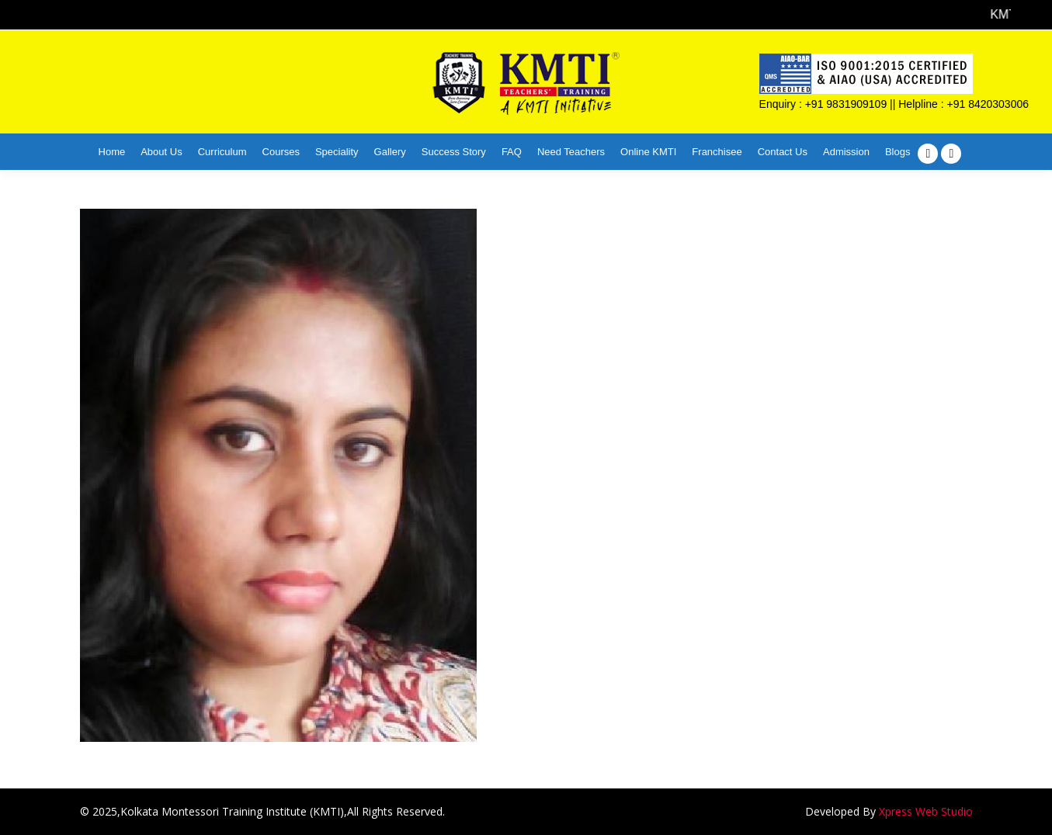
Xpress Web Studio (926, 811)
